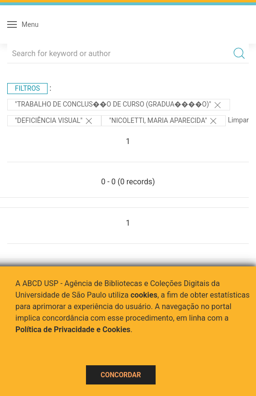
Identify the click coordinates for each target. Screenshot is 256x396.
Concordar (121, 375)
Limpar (238, 120)
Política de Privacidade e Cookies (73, 329)
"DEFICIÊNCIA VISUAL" (54, 121)
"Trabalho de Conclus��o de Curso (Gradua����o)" (118, 105)
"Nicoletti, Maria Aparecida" (163, 121)
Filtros (27, 88)
